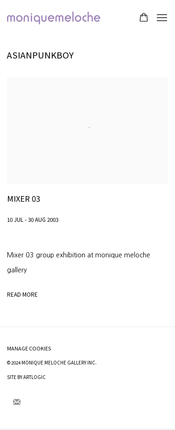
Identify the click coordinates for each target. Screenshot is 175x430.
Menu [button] (161, 18)
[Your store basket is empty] (143, 18)
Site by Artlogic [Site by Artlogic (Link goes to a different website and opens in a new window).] (26, 377)
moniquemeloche (53, 18)
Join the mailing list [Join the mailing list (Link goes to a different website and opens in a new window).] (17, 402)
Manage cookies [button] (29, 348)
